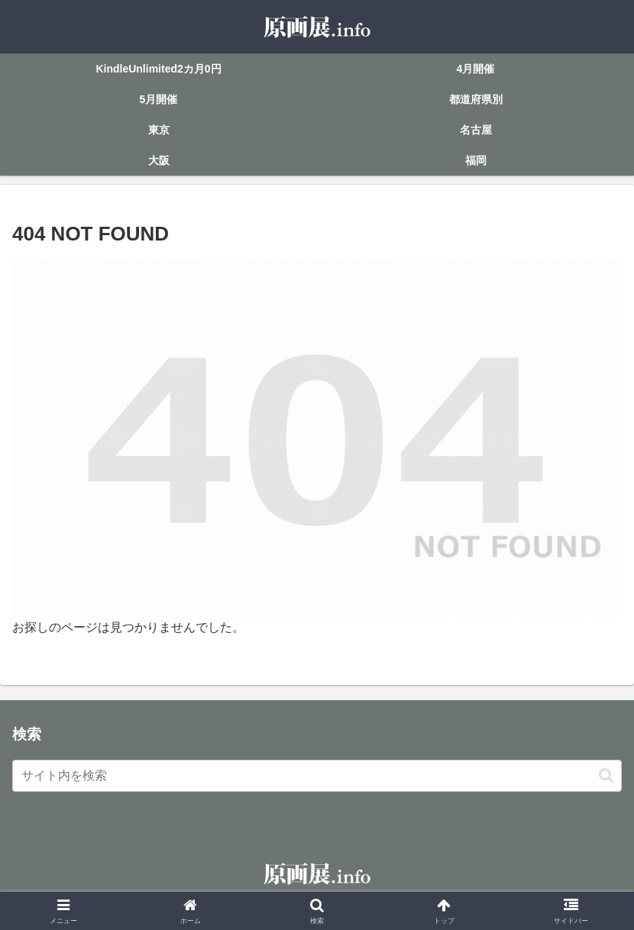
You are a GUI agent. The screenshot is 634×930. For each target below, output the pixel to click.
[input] (317, 776)
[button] (606, 775)
